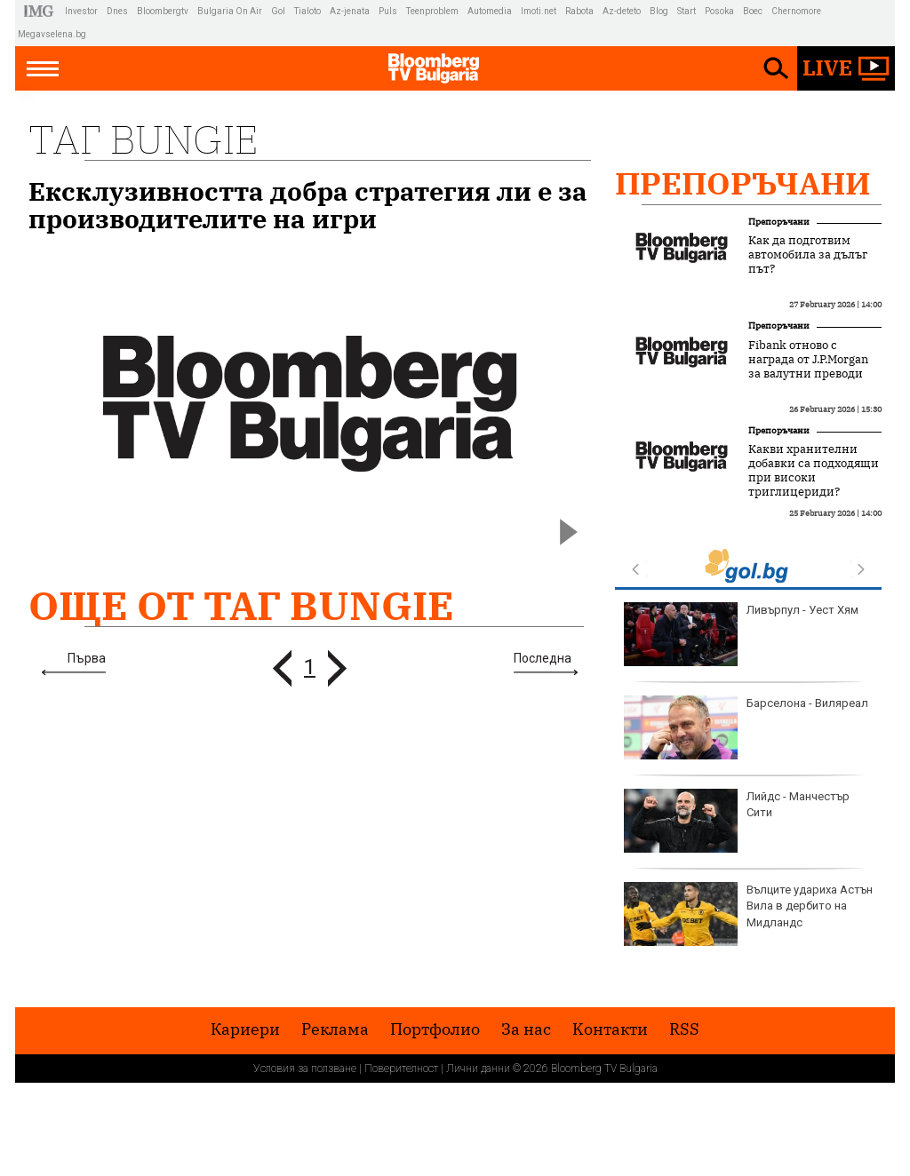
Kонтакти (610, 1029)
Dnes (117, 11)
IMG (41, 11)
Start (686, 11)
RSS (684, 1029)
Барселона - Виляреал (746, 727)
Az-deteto (622, 11)
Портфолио (435, 1029)
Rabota (579, 11)
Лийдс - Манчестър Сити (737, 821)
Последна (542, 658)
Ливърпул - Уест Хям (741, 634)
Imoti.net (538, 11)
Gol (278, 11)
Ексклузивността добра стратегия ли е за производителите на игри (307, 205)
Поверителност (401, 1068)
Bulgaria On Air (229, 11)
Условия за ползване (304, 1068)
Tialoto (307, 11)
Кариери (245, 1029)
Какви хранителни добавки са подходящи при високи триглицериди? (813, 470)
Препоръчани (743, 183)
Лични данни (478, 1068)
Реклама (335, 1029)
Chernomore (796, 11)
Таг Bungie (143, 139)
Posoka (719, 11)
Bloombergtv (162, 11)
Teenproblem (432, 11)
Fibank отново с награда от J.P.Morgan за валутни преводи (808, 359)
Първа (87, 658)
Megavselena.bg (52, 34)
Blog (659, 11)
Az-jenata (350, 11)
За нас (526, 1029)
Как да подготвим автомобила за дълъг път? (807, 255)
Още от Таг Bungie (241, 605)
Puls (388, 11)
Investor (81, 11)
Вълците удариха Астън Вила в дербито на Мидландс (748, 914)
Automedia (489, 11)
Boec (752, 11)
